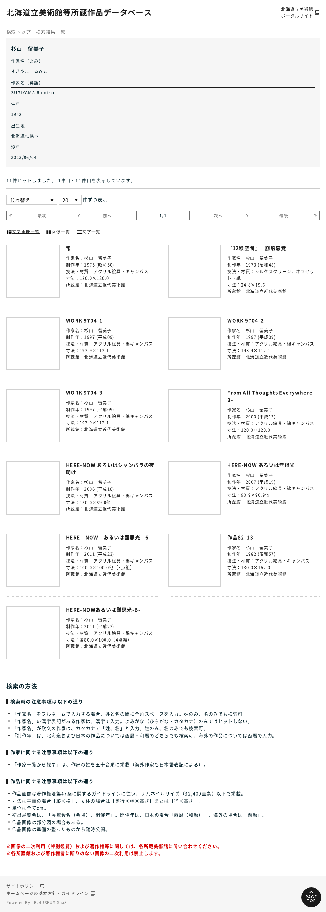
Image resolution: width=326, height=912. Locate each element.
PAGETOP (311, 898)
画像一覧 (58, 231)
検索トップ (18, 31)
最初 (42, 215)
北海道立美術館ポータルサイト (297, 12)
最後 (283, 215)
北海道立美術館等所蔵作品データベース (79, 12)
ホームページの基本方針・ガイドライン (47, 893)
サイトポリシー (22, 886)
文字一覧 (88, 231)
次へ (218, 215)
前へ (107, 215)
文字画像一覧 (23, 231)
